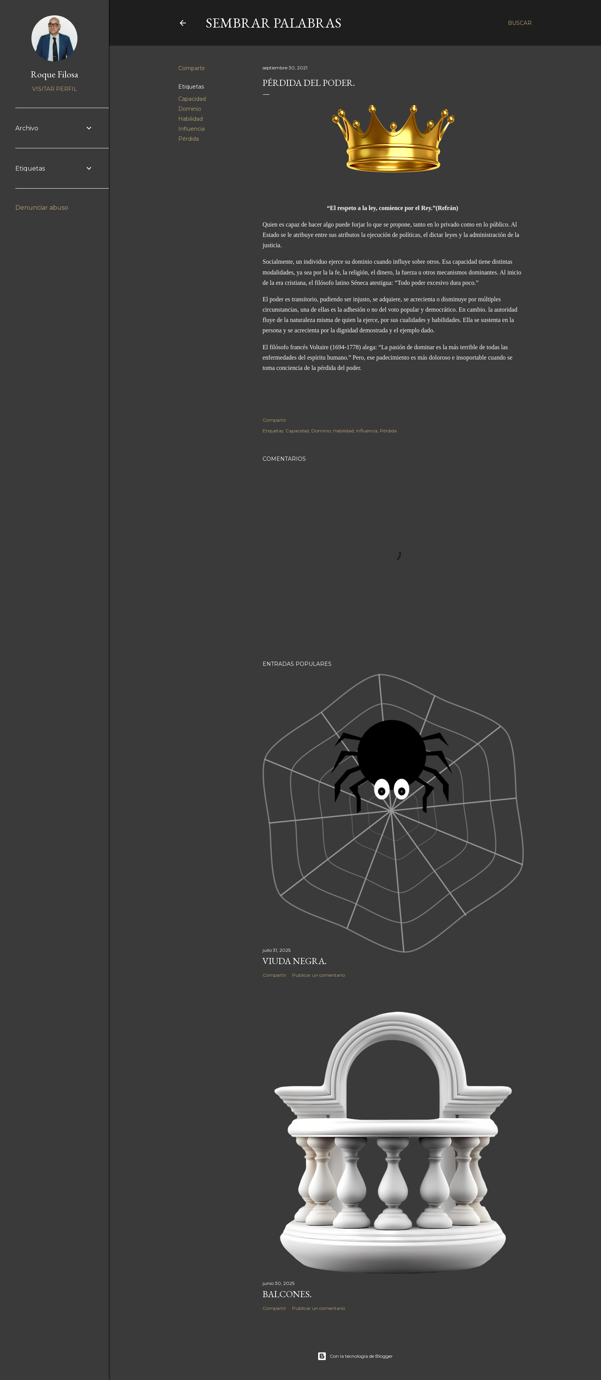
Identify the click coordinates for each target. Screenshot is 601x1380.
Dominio (189, 108)
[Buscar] (520, 23)
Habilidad (190, 118)
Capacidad (192, 98)
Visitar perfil (54, 88)
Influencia (191, 128)
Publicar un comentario (318, 975)
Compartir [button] (191, 68)
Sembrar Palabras (274, 23)
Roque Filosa (54, 74)
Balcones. (287, 1294)
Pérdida (188, 138)
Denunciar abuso (41, 207)
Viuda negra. (295, 961)
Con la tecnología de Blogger (355, 1356)
